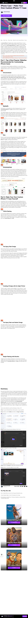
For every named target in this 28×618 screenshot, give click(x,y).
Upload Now (14, 522)
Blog (1, 40)
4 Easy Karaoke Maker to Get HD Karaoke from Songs (10, 495)
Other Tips (5, 40)
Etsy (4, 135)
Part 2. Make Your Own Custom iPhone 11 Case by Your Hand (14, 58)
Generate (14, 544)
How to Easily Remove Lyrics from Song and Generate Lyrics (11, 493)
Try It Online (6, 16)
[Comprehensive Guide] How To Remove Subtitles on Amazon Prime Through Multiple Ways (14, 498)
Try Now (14, 567)
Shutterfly (6, 106)
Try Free (25, 2)
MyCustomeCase (7, 167)
